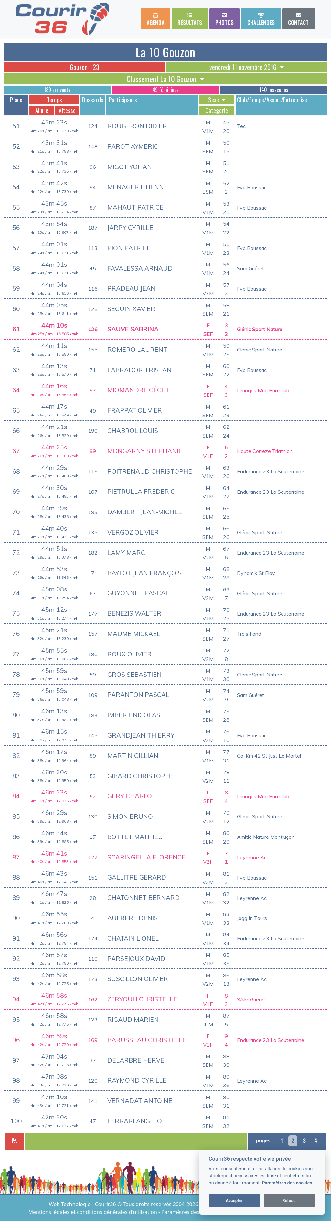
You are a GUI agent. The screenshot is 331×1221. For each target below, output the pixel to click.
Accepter (234, 1200)
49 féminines (165, 89)
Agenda (156, 20)
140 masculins (273, 89)
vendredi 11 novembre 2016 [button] (243, 67)
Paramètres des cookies (287, 1183)
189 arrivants (57, 89)
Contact (298, 20)
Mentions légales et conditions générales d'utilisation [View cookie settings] (93, 1212)
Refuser (289, 1200)
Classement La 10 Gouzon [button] (162, 78)
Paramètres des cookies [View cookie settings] (190, 1212)
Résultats (189, 20)
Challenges (261, 20)
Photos (224, 20)
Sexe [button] (214, 99)
